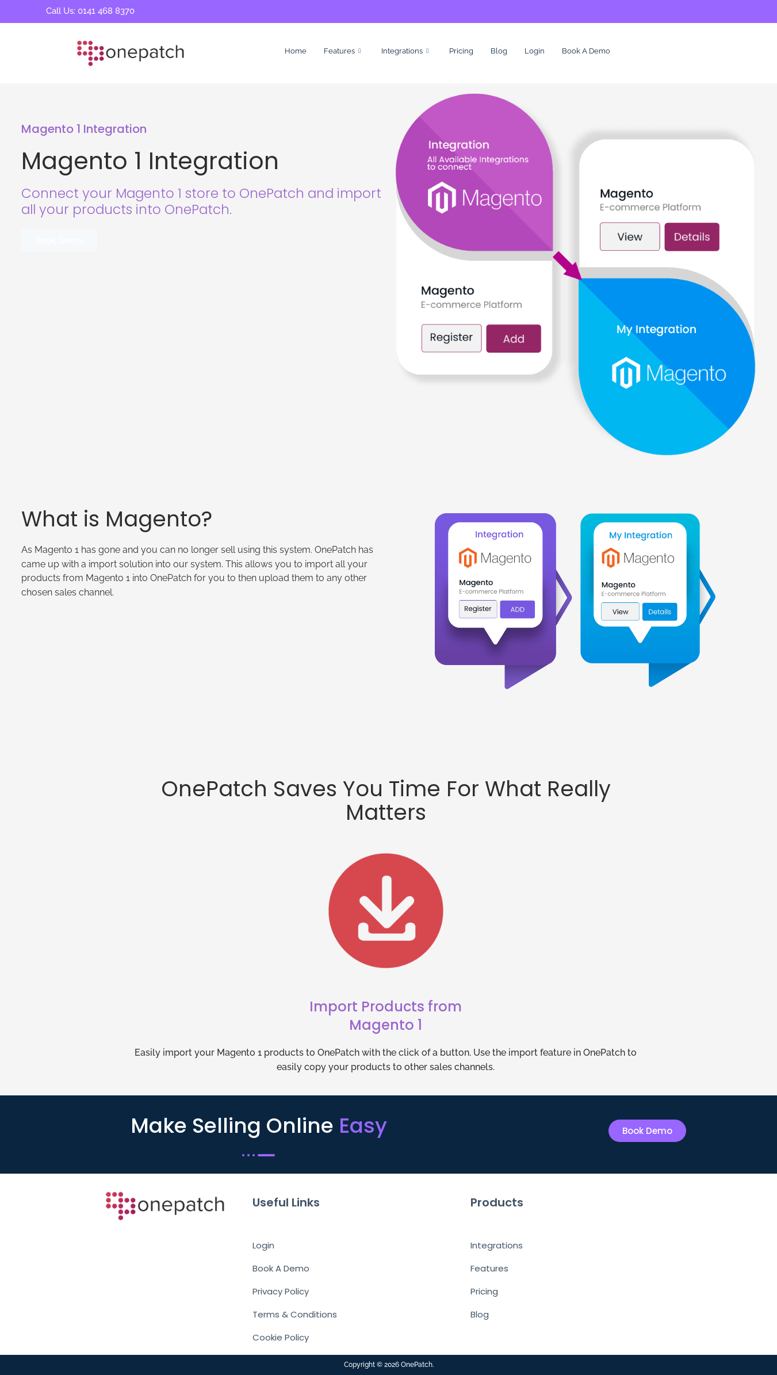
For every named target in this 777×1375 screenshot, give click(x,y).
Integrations (404, 51)
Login (535, 51)
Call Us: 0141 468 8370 (90, 11)
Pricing (461, 51)
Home (296, 51)
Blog (499, 51)
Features (342, 51)
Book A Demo (586, 51)
